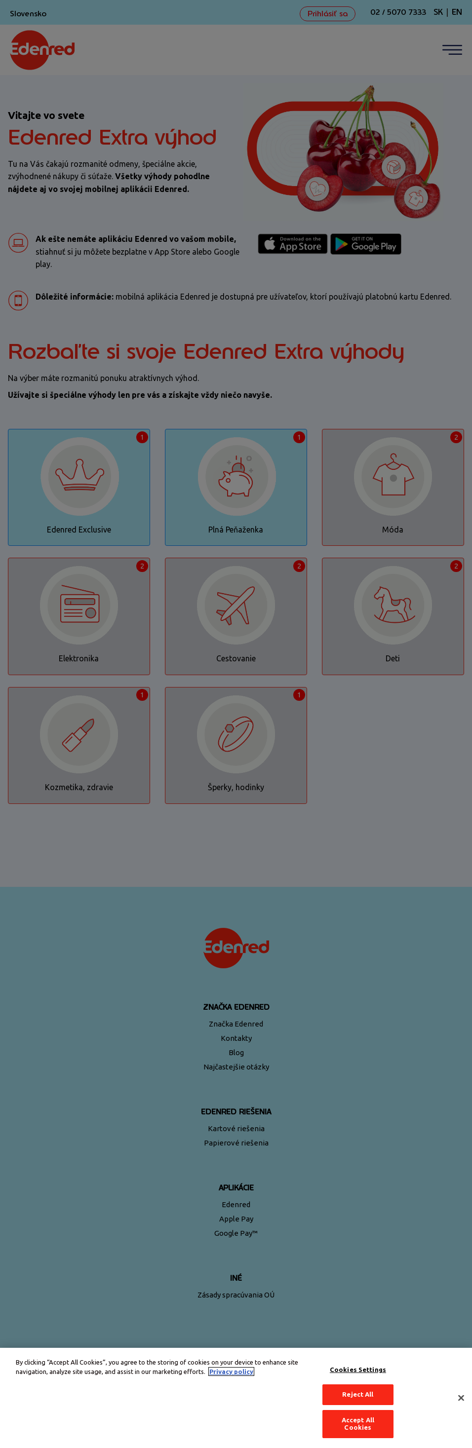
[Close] (461, 1398)
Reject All (357, 1394)
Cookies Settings (358, 1369)
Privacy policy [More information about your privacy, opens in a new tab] (231, 1371)
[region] (236, 1398)
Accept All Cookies (358, 1423)
